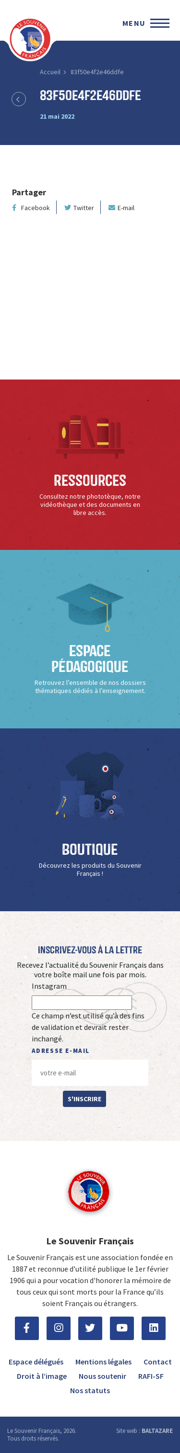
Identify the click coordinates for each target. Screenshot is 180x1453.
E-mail (121, 207)
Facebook (31, 207)
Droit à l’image (42, 1376)
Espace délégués (36, 1361)
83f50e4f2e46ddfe (97, 71)
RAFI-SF (151, 1376)
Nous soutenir (102, 1376)
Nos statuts (90, 1390)
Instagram (49, 986)
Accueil (50, 71)
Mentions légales (103, 1361)
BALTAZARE (157, 1431)
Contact (158, 1361)
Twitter (79, 207)
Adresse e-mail (61, 1051)
